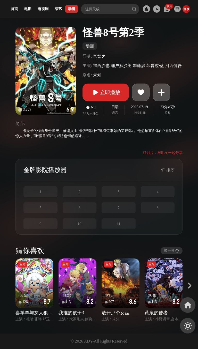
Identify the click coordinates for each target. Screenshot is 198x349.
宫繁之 (99, 56)
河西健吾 (173, 65)
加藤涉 (139, 65)
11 (118, 224)
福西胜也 (101, 65)
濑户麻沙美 (121, 65)
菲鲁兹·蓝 (155, 65)
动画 (90, 46)
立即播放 (105, 92)
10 (79, 224)
